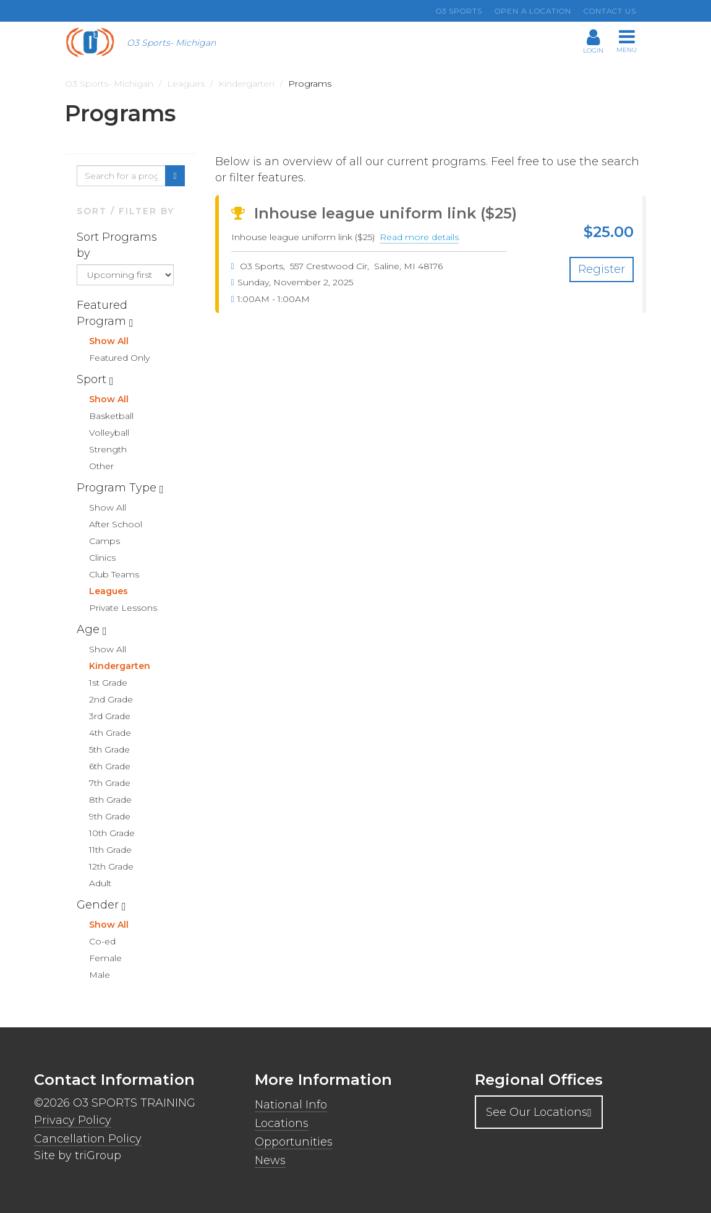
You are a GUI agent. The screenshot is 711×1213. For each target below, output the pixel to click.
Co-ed (102, 941)
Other (101, 466)
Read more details (419, 237)
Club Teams (114, 574)
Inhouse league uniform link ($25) (374, 213)
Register (601, 269)
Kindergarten (119, 665)
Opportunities (294, 1142)
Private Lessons (123, 607)
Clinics (102, 557)
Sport (93, 379)
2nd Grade (111, 699)
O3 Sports (459, 10)
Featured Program (103, 313)
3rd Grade (109, 716)
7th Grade (109, 782)
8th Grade (110, 799)
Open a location (533, 10)
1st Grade (108, 682)
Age (90, 629)
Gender (99, 905)
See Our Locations (539, 1112)
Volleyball (109, 432)
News (270, 1160)
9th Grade (109, 816)
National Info (291, 1105)
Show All (109, 341)
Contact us (610, 10)
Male (99, 974)
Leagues (108, 591)
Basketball (111, 415)
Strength (108, 449)
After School (115, 524)
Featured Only (119, 357)
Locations (282, 1123)
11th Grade (110, 849)
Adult (100, 883)
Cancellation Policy (88, 1139)
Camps (104, 540)
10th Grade (112, 833)
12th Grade (111, 866)
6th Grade (109, 766)
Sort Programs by (117, 245)
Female (105, 958)
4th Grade (110, 732)
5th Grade (109, 749)
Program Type (118, 487)
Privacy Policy (72, 1120)
